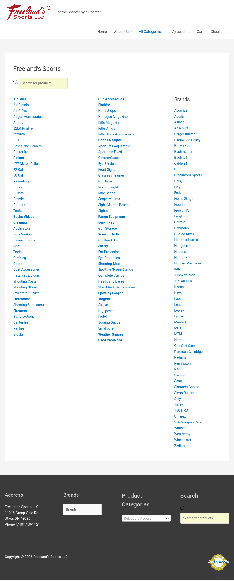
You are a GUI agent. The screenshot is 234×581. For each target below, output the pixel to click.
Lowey (179, 311)
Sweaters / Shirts (27, 294)
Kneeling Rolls (109, 235)
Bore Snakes (23, 235)
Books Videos (24, 217)
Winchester (183, 440)
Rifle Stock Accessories (116, 135)
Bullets (18, 194)
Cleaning (20, 223)
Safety (103, 247)
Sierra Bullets (184, 393)
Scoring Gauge (109, 323)
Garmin (180, 223)
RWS (177, 370)
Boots (18, 264)
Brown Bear (183, 146)
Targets (104, 300)
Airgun (103, 305)
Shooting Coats (25, 282)
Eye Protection (109, 258)
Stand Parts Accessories (117, 288)
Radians (180, 358)
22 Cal (18, 170)
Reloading (21, 182)
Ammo (18, 123)
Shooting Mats (109, 264)
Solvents (20, 247)
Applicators (22, 229)
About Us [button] (121, 32)
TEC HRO (181, 411)
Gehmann (181, 229)
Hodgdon (181, 247)
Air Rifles (20, 112)
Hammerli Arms (186, 241)
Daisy (178, 182)
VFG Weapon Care (188, 423)
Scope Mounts (109, 200)
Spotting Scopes (111, 294)
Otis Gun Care (185, 346)
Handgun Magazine (113, 117)
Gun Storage (108, 229)
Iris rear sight (108, 188)
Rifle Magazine (109, 123)
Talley (178, 405)
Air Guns (20, 100)
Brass (17, 188)
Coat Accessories (27, 270)
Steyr (178, 399)
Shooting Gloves (26, 288)
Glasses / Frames (112, 176)
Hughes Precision (188, 264)
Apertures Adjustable (114, 147)
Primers (19, 206)
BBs (16, 141)
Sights (103, 211)
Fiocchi (180, 205)
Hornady (180, 258)
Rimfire (18, 329)
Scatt (178, 382)
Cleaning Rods (24, 241)
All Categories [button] (150, 32)
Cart (200, 32)
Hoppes (180, 252)
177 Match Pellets (27, 164)
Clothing (20, 258)
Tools (17, 211)
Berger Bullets (185, 135)
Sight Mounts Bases (114, 206)
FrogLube (181, 217)
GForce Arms (184, 235)
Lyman (179, 317)
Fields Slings (184, 199)
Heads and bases (111, 282)
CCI (177, 170)
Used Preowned (110, 341)
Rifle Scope (107, 194)
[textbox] (142, 519)
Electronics (22, 300)
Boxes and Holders (28, 147)
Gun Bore (105, 182)
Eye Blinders (107, 164)
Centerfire (21, 153)
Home (102, 32)
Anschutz (181, 129)
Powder (19, 200)
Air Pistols (21, 106)
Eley (177, 188)
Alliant (179, 123)
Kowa (178, 294)
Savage (180, 376)
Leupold (180, 305)
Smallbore (106, 329)
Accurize (181, 111)
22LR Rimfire (23, 129)
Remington (182, 364)
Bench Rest (107, 223)
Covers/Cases (109, 159)
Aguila (179, 117)
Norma (179, 341)
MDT (178, 329)
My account (180, 32)
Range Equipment (112, 217)
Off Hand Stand (110, 241)
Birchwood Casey (187, 141)
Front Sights (107, 170)
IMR (177, 270)
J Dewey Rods (185, 276)
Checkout (218, 32)
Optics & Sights (110, 141)
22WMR (19, 135)
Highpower (106, 311)
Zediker (180, 446)
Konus (179, 288)
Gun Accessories (111, 100)
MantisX (180, 323)
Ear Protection (109, 253)
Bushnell (181, 158)
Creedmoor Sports (188, 176)
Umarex (180, 417)
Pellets (18, 159)
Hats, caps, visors (27, 276)
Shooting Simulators (29, 305)
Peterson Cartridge (189, 352)
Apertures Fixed (110, 153)
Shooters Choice (187, 388)
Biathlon (104, 106)
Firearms (20, 311)
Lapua (179, 299)
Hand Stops (107, 112)
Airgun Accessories (28, 117)
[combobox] (146, 519)
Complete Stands (111, 276)
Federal (180, 194)
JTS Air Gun (183, 282)
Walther (180, 429)
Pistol (102, 317)
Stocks (18, 335)
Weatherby (182, 435)
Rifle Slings (107, 129)
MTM (178, 335)
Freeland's (182, 211)
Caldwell (181, 164)
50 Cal (18, 176)
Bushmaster (183, 152)
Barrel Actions (24, 317)
